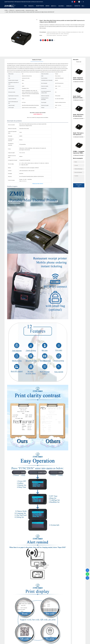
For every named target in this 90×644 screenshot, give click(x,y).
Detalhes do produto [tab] (36, 59)
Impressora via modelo (20, 10)
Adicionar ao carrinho (78, 81)
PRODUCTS (11, 10)
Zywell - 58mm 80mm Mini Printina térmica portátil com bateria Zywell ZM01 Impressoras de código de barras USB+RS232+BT (30, 11)
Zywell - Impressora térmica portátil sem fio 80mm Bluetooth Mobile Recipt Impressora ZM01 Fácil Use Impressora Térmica (78, 78)
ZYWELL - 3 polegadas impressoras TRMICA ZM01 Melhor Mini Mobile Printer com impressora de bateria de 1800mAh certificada (78, 152)
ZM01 (36, 10)
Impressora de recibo (30, 10)
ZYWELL (6, 10)
